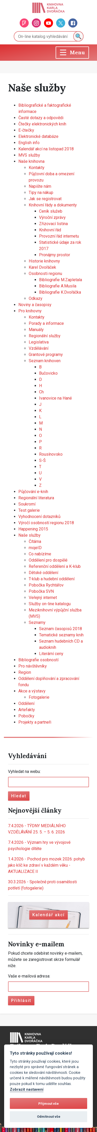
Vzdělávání (38, 348)
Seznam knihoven (45, 360)
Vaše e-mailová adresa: (29, 976)
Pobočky (26, 715)
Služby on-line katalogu (50, 603)
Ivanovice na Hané (55, 398)
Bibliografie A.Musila (57, 286)
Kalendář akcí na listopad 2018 (46, 148)
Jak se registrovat (45, 198)
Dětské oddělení (43, 572)
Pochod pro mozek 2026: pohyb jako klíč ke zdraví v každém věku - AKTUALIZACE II (46, 865)
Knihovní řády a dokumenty (53, 205)
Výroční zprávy (52, 217)
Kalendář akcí (48, 914)
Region (24, 672)
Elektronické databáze (38, 136)
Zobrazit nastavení (26, 1089)
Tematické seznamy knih (61, 634)
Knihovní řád (50, 229)
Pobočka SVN (41, 591)
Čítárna (35, 541)
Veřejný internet (43, 597)
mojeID (35, 547)
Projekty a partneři (34, 722)
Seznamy (37, 622)
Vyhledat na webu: (24, 771)
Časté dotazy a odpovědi (40, 117)
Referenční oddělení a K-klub (55, 566)
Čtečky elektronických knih (42, 124)
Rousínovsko (51, 454)
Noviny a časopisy (34, 304)
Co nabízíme (40, 553)
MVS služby (29, 155)
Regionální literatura (36, 497)
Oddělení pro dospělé (48, 560)
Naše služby (29, 535)
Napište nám (40, 186)
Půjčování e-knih (33, 491)
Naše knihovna (31, 161)
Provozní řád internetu (59, 236)
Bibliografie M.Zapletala (60, 279)
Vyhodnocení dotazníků (39, 516)
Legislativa (39, 342)
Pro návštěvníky (32, 666)
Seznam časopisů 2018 (60, 628)
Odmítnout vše (48, 1116)
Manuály (36, 329)
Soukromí (26, 504)
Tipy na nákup (41, 192)
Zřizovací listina (53, 223)
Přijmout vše (48, 1104)
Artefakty (26, 709)
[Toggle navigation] (72, 52)
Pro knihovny (30, 310)
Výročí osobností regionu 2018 (46, 522)
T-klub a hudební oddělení (51, 578)
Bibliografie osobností (38, 659)
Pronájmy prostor (54, 254)
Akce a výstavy (32, 691)
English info (29, 142)
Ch (41, 391)
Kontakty (36, 167)
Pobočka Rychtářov (46, 585)
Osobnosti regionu (45, 273)
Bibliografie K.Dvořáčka (60, 292)
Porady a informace (46, 323)
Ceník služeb (50, 211)
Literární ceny (51, 653)
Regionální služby (45, 335)
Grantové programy (46, 354)
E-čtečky (26, 130)
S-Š (42, 460)
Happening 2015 (33, 529)
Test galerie (29, 510)
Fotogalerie (39, 697)
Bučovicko (48, 373)
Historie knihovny (44, 261)
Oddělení (26, 703)
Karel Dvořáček (42, 267)
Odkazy (35, 298)
